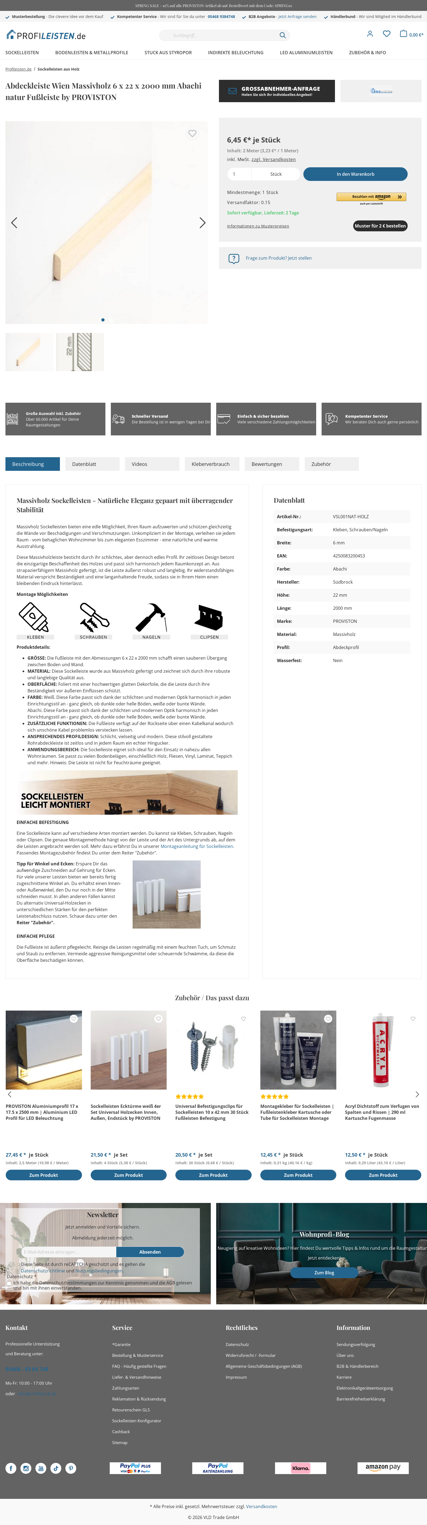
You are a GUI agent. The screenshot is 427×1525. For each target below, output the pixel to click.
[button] (371, 199)
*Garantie (121, 1344)
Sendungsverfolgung (356, 1344)
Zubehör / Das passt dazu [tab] (212, 997)
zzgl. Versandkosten (274, 159)
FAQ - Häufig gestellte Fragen (139, 1366)
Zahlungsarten (125, 1388)
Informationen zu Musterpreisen (258, 226)
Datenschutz (237, 1344)
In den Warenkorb (355, 174)
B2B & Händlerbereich (358, 1366)
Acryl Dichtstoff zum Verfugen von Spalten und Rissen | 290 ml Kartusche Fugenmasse (382, 1112)
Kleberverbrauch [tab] (211, 464)
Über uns (345, 1355)
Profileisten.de (18, 69)
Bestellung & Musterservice (137, 1355)
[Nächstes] (201, 225)
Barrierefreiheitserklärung (361, 1399)
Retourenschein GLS (131, 1409)
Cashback (121, 1431)
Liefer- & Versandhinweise (136, 1377)
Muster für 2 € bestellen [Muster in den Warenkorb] (352, 226)
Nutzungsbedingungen (99, 1271)
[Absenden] (150, 1252)
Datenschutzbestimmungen (68, 1283)
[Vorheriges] (12, 225)
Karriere (344, 1377)
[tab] (32, 464)
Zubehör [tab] (321, 464)
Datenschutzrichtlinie (43, 1271)
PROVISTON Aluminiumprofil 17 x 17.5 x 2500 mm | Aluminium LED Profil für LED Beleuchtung (42, 1112)
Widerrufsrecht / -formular (251, 1355)
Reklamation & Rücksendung (139, 1399)
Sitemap (119, 1442)
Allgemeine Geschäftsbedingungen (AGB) (264, 1366)
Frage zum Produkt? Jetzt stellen (279, 258)
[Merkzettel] (386, 35)
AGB (170, 1283)
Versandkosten (261, 1506)
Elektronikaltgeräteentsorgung (365, 1388)
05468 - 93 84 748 (26, 1369)
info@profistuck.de (37, 1394)
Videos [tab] (139, 464)
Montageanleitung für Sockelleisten (197, 846)
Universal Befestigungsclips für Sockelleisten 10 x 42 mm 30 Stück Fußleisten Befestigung (212, 1112)
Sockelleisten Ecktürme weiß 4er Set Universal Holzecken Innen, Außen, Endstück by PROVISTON (126, 1112)
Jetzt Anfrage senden (298, 16)
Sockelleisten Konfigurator (136, 1420)
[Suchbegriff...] (217, 35)
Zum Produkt (43, 1175)
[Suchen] (283, 35)
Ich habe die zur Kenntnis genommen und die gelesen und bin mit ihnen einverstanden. (102, 1285)
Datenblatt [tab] (84, 464)
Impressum (236, 1377)
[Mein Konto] (370, 35)
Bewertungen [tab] (267, 464)
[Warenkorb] (412, 35)
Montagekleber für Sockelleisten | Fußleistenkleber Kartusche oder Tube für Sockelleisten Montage (297, 1112)
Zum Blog (324, 1273)
